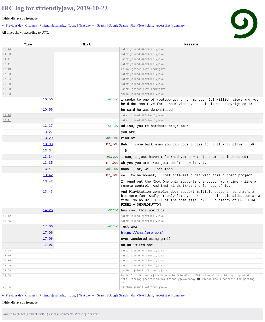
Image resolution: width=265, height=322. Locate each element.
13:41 (48, 169)
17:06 (48, 226)
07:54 (7, 79)
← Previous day (12, 25)
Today (72, 25)
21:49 (7, 265)
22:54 (7, 270)
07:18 (7, 69)
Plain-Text (137, 25)
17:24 (7, 250)
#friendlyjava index (53, 25)
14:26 (48, 210)
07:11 (7, 64)
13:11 (7, 120)
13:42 (48, 175)
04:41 (7, 59)
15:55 (7, 221)
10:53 (7, 94)
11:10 (7, 115)
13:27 (48, 126)
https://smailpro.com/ (142, 233)
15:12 (7, 216)
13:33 (48, 144)
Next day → (87, 25)
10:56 (48, 99)
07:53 (7, 74)
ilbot (40, 314)
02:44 (7, 49)
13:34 (48, 150)
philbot (21, 314)
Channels (31, 25)
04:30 (7, 54)
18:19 (7, 255)
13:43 (48, 192)
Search (101, 25)
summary (178, 25)
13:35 (48, 163)
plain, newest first (158, 25)
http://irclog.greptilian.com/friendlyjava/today (158, 279)
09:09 (7, 84)
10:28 (7, 89)
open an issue (91, 314)
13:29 (48, 138)
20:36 (7, 260)
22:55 (7, 287)
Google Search (118, 25)
